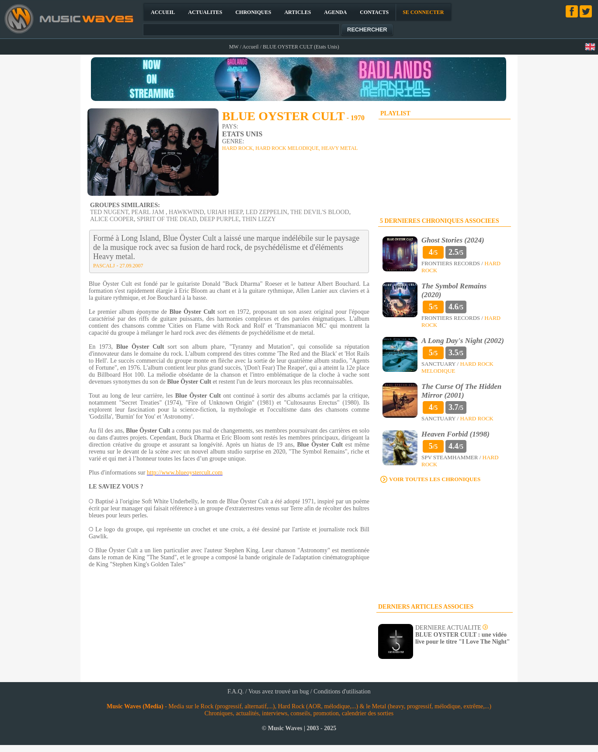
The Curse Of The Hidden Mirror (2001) (461, 390)
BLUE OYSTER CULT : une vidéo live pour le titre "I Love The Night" (462, 638)
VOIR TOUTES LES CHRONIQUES (434, 479)
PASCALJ (104, 266)
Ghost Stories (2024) (452, 240)
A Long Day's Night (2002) (462, 340)
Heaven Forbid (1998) (455, 434)
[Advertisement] (444, 543)
